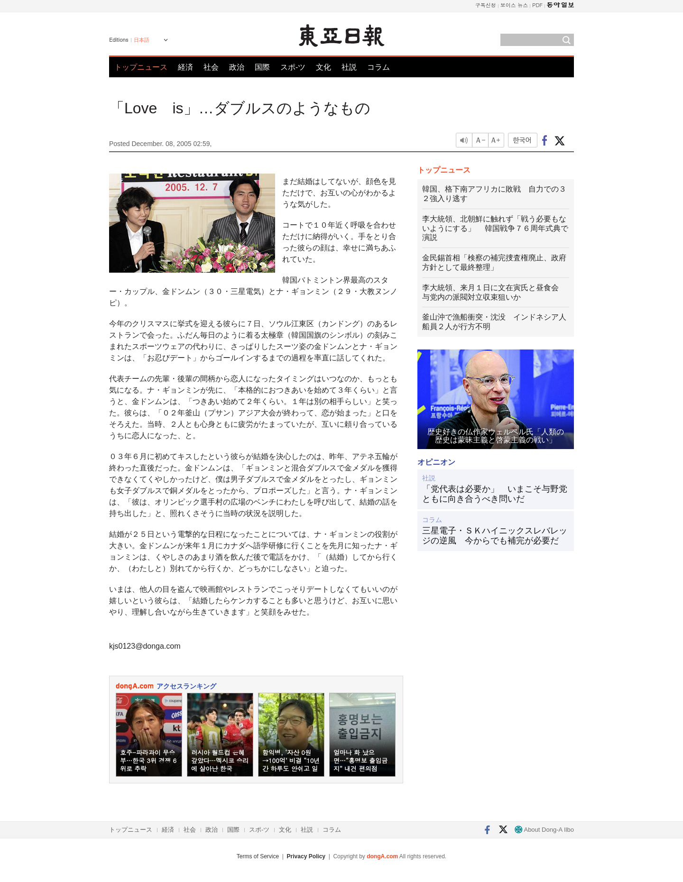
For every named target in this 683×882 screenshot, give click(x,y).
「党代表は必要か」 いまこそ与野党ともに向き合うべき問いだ (494, 494)
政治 (236, 67)
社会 (211, 67)
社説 (349, 67)
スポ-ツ (292, 67)
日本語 (141, 40)
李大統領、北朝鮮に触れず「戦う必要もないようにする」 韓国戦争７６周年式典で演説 (495, 228)
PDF (537, 5)
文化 (323, 67)
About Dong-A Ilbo (544, 829)
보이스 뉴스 (514, 5)
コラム (378, 67)
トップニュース (140, 67)
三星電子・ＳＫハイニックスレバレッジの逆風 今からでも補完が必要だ (494, 536)
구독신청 (485, 5)
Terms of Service (258, 856)
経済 (185, 67)
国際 (262, 67)
